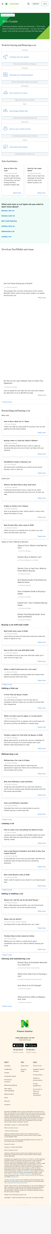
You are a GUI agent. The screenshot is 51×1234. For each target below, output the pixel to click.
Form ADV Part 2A (16, 1174)
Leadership (8, 1069)
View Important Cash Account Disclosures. (16, 1182)
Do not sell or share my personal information (37, 1092)
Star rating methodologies (9, 1089)
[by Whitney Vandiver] (26, 1002)
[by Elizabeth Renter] (36, 979)
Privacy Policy (27, 1174)
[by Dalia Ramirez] (35, 968)
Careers (6, 1072)
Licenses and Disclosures (11, 1130)
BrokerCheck (14, 1177)
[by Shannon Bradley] (25, 551)
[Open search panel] (28, 4)
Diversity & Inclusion (8, 1080)
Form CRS (7, 1174)
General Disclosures (30, 1175)
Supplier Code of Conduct (38, 1070)
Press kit (7, 1101)
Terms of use (37, 1065)
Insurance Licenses (9, 1144)
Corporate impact (10, 1076)
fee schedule (40, 1175)
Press (6, 1097)
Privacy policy (37, 1074)
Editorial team (9, 1094)
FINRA (25, 1171)
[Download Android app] (31, 1045)
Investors (7, 1104)
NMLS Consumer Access (11, 1128)
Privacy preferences (37, 1085)
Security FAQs (23, 1070)
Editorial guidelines (10, 1085)
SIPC (28, 1171)
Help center (25, 1065)
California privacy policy (37, 1079)
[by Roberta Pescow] (25, 574)
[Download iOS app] (18, 1045)
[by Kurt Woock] (34, 560)
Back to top (6, 402)
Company (7, 1065)
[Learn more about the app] (24, 1038)
